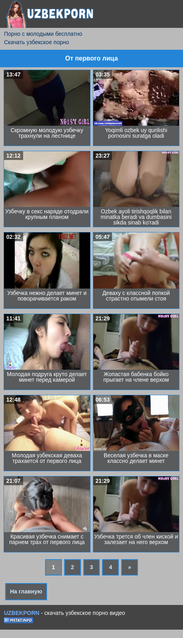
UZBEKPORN (21, 613)
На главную (26, 591)
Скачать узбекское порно (36, 42)
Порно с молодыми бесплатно (43, 34)
